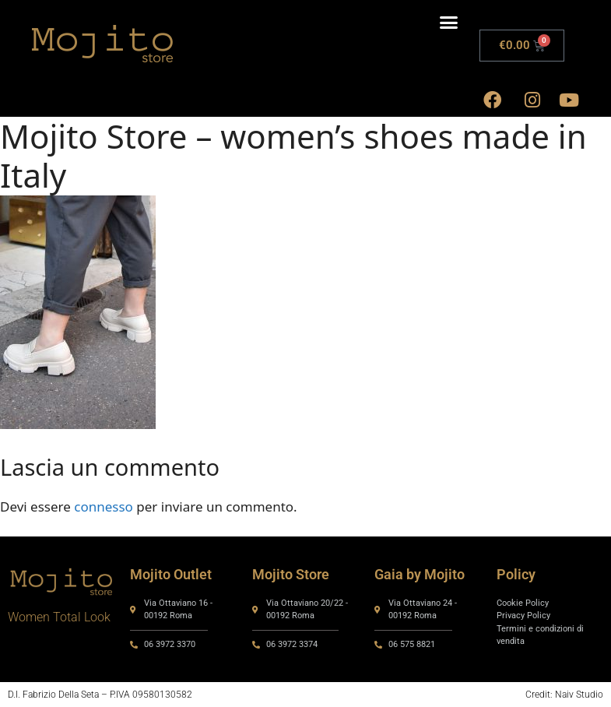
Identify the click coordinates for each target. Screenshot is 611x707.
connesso (103, 506)
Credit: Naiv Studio (564, 694)
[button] (449, 22)
